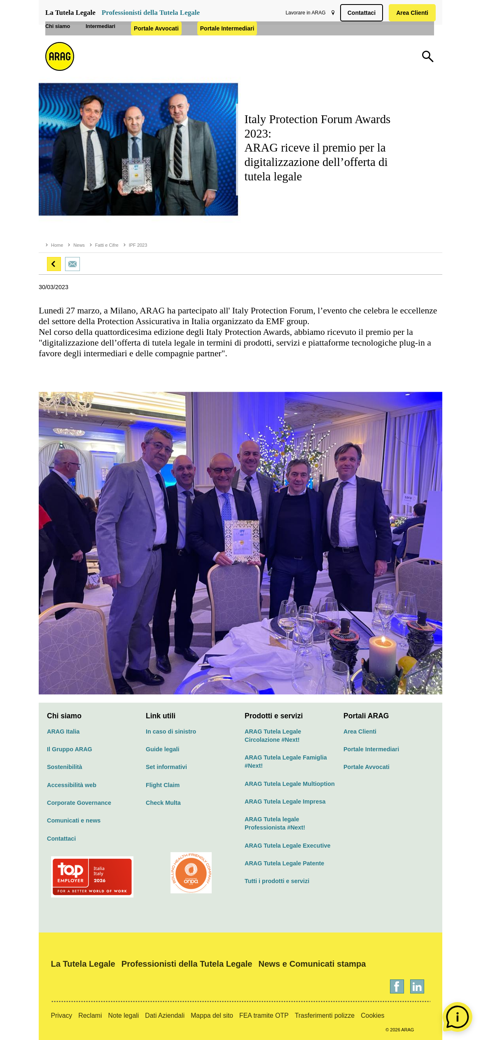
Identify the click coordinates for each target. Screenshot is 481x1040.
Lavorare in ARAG (304, 13)
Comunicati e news (73, 820)
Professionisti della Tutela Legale (151, 12)
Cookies (372, 1015)
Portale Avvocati (202, 43)
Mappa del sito (212, 1015)
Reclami (90, 1015)
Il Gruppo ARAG (69, 749)
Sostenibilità (64, 767)
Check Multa (163, 802)
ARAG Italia (63, 731)
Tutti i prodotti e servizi (277, 881)
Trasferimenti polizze (325, 1015)
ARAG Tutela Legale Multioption (290, 784)
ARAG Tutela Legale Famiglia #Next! (286, 761)
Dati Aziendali (164, 1015)
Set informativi (166, 767)
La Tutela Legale (70, 12)
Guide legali (163, 749)
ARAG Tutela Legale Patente (284, 863)
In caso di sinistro (171, 731)
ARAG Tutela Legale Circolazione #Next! (273, 735)
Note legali (123, 1015)
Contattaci (360, 12)
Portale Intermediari (274, 43)
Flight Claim (163, 785)
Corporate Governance (79, 802)
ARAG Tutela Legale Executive (287, 845)
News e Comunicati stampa (312, 963)
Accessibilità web (71, 785)
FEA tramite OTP (264, 1015)
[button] (54, 264)
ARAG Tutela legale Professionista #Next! (275, 823)
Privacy (61, 1015)
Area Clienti (411, 12)
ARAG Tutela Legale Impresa (285, 801)
